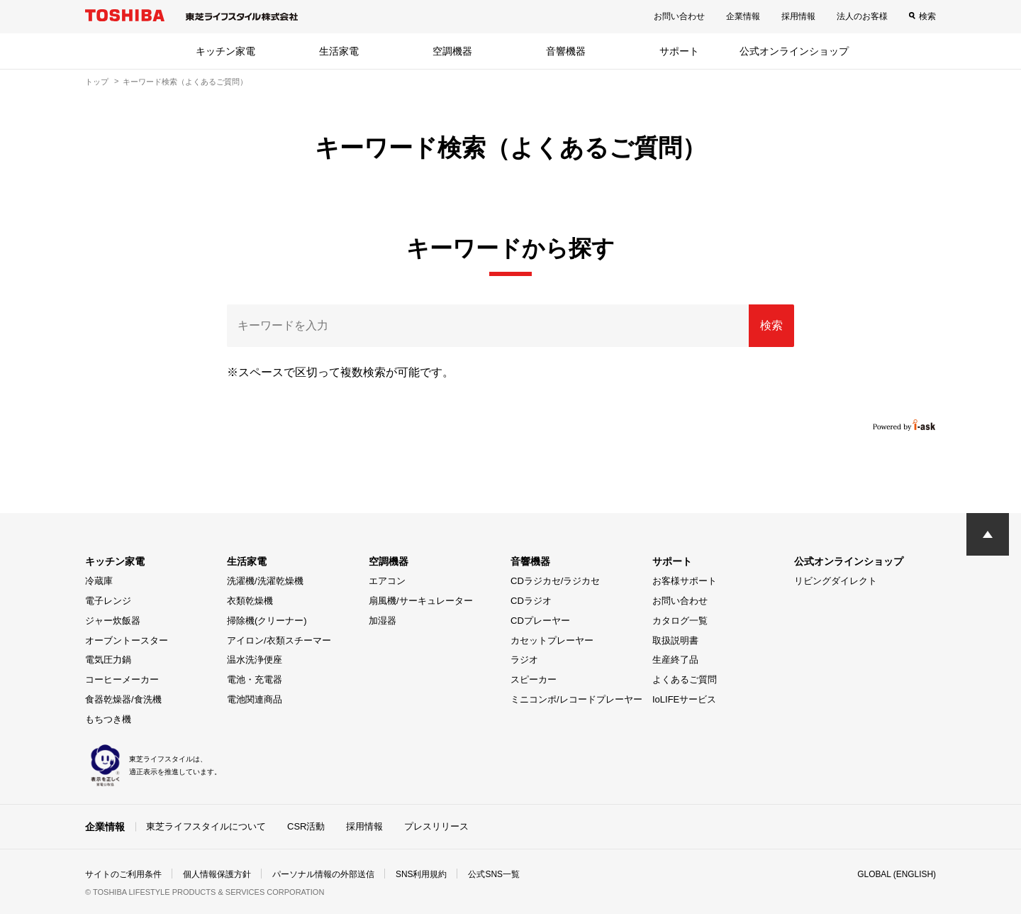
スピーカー (533, 679)
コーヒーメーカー (122, 679)
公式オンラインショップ (794, 51)
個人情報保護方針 (217, 874)
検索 (927, 16)
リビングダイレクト (835, 581)
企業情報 (743, 16)
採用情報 (798, 16)
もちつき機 (108, 719)
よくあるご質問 (684, 679)
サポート (679, 51)
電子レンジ (108, 600)
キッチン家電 (225, 51)
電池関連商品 (254, 699)
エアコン (387, 581)
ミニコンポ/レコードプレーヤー (576, 699)
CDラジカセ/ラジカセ (555, 581)
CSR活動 (306, 825)
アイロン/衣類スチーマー (279, 640)
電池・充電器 (254, 679)
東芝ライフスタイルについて (206, 825)
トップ (96, 81)
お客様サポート (684, 581)
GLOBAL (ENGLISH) (896, 874)
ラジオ (524, 659)
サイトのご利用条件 (123, 874)
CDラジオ (531, 600)
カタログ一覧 (680, 620)
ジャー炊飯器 (112, 620)
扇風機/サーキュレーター (421, 600)
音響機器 (566, 51)
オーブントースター (126, 640)
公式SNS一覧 (494, 874)
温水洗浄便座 (254, 659)
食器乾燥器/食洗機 (123, 699)
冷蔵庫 (99, 581)
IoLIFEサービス (684, 699)
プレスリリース (436, 825)
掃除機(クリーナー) (267, 620)
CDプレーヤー (540, 620)
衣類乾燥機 (250, 600)
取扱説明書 (675, 640)
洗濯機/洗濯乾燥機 (265, 581)
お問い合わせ (679, 16)
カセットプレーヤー (551, 640)
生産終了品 (675, 659)
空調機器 (452, 51)
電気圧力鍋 (108, 659)
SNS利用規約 (421, 874)
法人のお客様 (862, 16)
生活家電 (339, 51)
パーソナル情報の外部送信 (323, 874)
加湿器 (382, 620)
